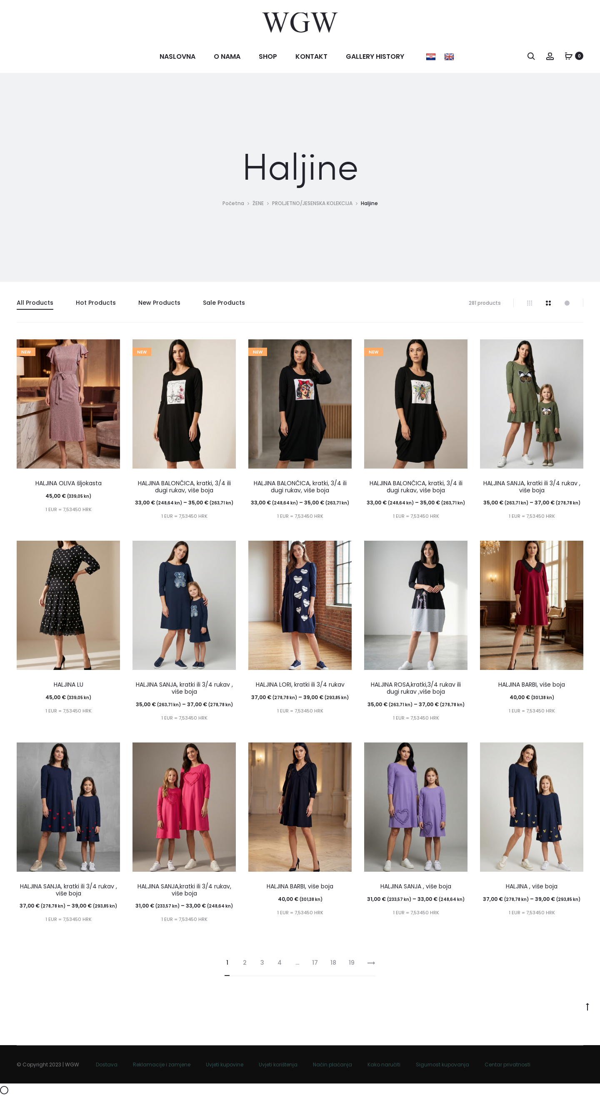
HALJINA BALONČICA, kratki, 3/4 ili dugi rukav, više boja (184, 486)
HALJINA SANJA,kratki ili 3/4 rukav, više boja (184, 890)
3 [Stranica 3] (262, 962)
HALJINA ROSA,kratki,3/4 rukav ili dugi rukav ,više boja (416, 688)
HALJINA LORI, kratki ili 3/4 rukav (300, 684)
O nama (227, 56)
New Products (159, 302)
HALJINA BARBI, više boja (531, 684)
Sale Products (224, 302)
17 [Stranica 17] (315, 962)
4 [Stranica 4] (280, 962)
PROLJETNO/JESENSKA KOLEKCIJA (312, 203)
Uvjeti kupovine (224, 1064)
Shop (268, 56)
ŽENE (258, 203)
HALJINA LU (68, 684)
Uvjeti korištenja (278, 1064)
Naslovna (177, 56)
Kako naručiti (384, 1064)
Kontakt (311, 56)
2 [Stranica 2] (245, 962)
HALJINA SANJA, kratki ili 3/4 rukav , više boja (531, 486)
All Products (35, 302)
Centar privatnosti (507, 1064)
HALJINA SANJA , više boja (415, 886)
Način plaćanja (332, 1064)
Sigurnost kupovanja (442, 1064)
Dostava (107, 1064)
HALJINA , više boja (532, 886)
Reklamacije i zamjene (161, 1064)
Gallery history (375, 56)
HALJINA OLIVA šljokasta (68, 483)
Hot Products (96, 302)
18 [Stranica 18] (333, 962)
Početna (233, 203)
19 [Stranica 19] (352, 962)
